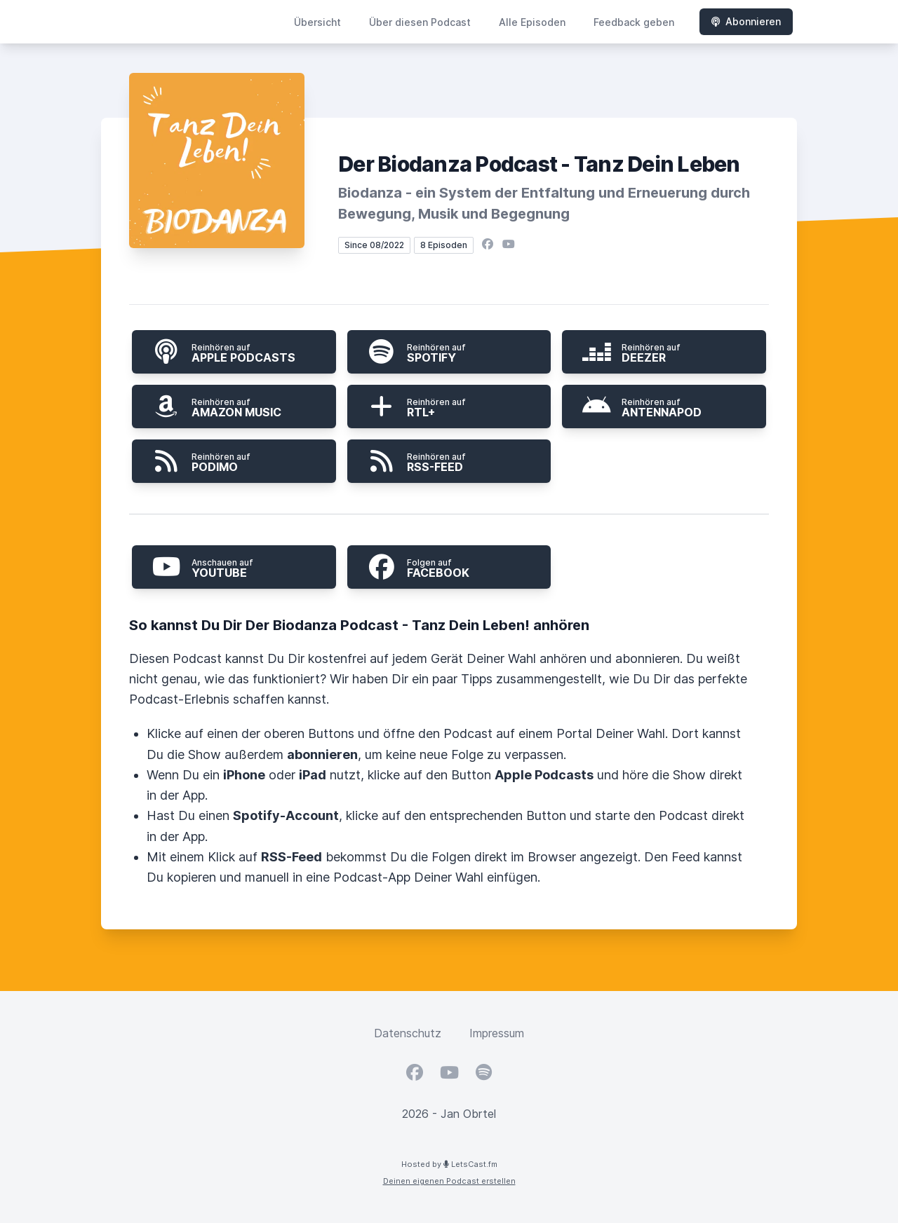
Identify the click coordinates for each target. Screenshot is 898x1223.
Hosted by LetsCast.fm (449, 1164)
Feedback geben (634, 22)
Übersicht (317, 22)
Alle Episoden (532, 22)
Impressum (496, 1033)
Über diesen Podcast (420, 22)
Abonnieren (746, 21)
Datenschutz (407, 1033)
